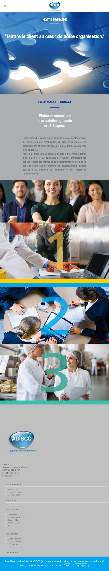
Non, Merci (80, 565)
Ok (67, 565)
